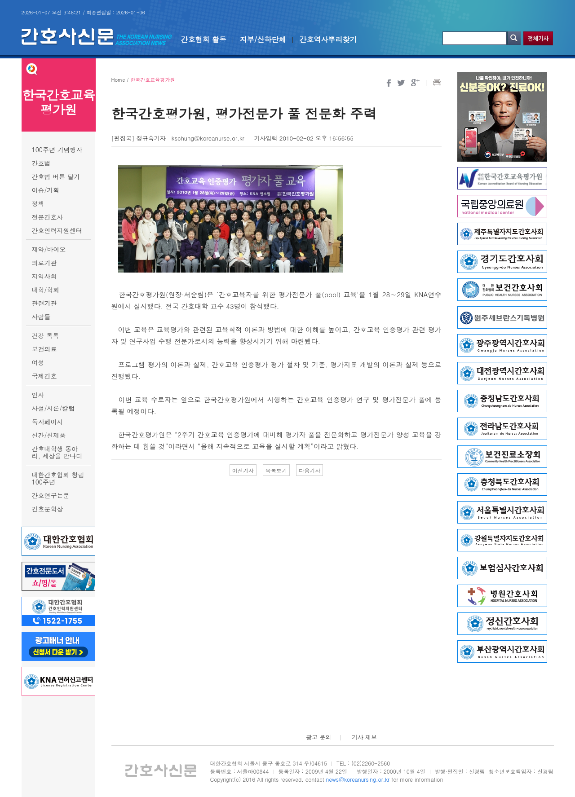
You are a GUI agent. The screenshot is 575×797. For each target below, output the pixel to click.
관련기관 (44, 303)
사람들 (41, 316)
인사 (38, 394)
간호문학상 (47, 508)
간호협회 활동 (203, 39)
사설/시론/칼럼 (53, 408)
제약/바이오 (49, 249)
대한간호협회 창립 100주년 (58, 478)
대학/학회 (46, 289)
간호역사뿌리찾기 (328, 39)
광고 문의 (318, 737)
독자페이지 (47, 421)
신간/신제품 (49, 435)
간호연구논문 (51, 495)
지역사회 (44, 276)
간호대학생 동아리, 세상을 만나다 (57, 452)
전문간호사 (47, 216)
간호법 (41, 163)
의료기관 (44, 262)
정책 (38, 203)
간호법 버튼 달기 (56, 176)
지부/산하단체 (263, 39)
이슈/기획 (46, 189)
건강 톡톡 (45, 335)
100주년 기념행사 (57, 149)
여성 (38, 362)
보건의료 (44, 348)
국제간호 (44, 375)
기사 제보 (364, 737)
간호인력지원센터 (57, 230)
